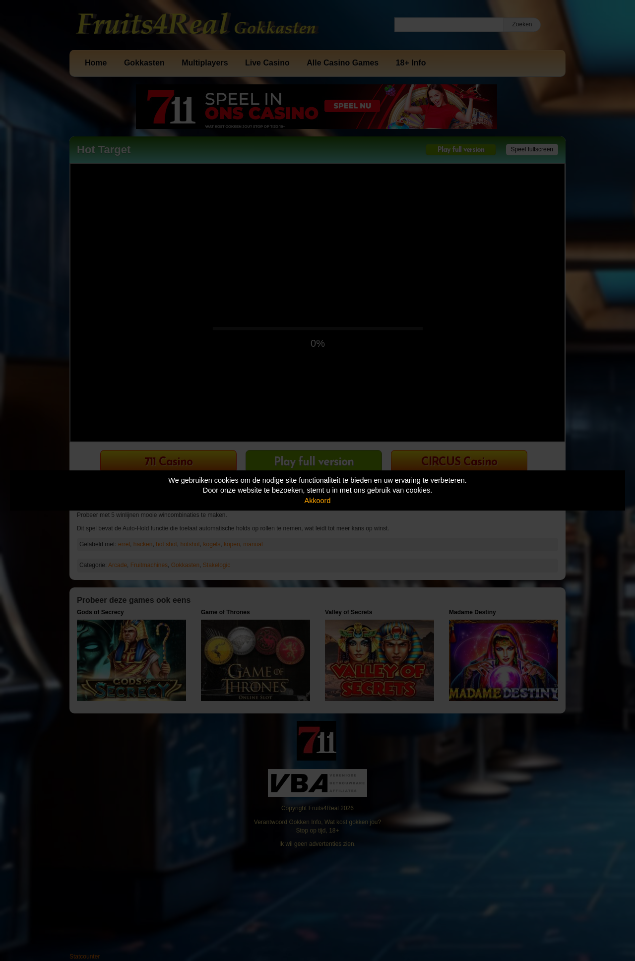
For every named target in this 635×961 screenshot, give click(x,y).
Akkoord (318, 501)
